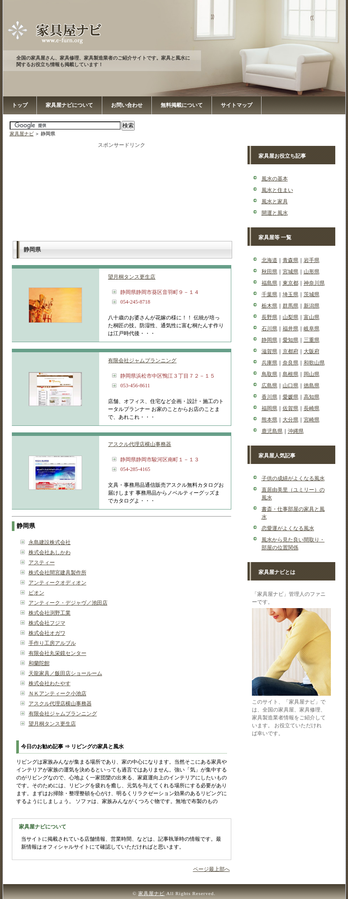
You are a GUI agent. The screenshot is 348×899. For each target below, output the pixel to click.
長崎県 (311, 408)
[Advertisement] (121, 193)
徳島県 (311, 385)
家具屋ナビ (22, 133)
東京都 (290, 283)
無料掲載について (182, 105)
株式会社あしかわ (50, 552)
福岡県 (269, 408)
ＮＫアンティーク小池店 (57, 693)
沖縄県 (296, 431)
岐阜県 (311, 329)
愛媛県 (290, 397)
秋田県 (269, 272)
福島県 (269, 283)
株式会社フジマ (47, 623)
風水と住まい (277, 190)
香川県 (269, 397)
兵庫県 (269, 363)
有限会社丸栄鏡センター (57, 653)
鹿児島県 (272, 431)
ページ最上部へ (211, 869)
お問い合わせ (127, 105)
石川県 (269, 329)
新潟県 (311, 306)
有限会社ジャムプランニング (142, 360)
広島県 (269, 385)
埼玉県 (290, 294)
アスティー (42, 562)
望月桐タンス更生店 (131, 277)
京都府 (290, 351)
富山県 (311, 317)
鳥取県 (269, 374)
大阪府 (311, 351)
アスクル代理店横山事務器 (139, 444)
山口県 (290, 385)
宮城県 (290, 272)
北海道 (269, 260)
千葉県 (269, 294)
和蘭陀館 (39, 663)
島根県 (290, 374)
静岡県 (269, 340)
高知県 (311, 397)
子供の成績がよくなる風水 (293, 478)
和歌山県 (314, 363)
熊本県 (269, 420)
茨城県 (311, 294)
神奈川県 (314, 283)
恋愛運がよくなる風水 (288, 528)
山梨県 (290, 317)
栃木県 (269, 306)
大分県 (290, 420)
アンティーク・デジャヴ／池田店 (68, 603)
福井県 (290, 329)
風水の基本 (275, 179)
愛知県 (290, 340)
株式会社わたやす (50, 683)
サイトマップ (236, 105)
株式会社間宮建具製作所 (57, 573)
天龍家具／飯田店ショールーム (65, 673)
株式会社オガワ (47, 633)
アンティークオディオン (57, 583)
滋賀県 (269, 351)
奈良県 (290, 363)
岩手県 (311, 260)
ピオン (36, 593)
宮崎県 (311, 420)
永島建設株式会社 (50, 542)
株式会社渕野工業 (50, 613)
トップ (20, 105)
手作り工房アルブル (52, 643)
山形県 (311, 272)
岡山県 (311, 374)
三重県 (311, 340)
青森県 (290, 260)
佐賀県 (290, 408)
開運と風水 (275, 213)
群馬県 (290, 306)
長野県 (269, 317)
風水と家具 (275, 201)
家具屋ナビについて (69, 105)
